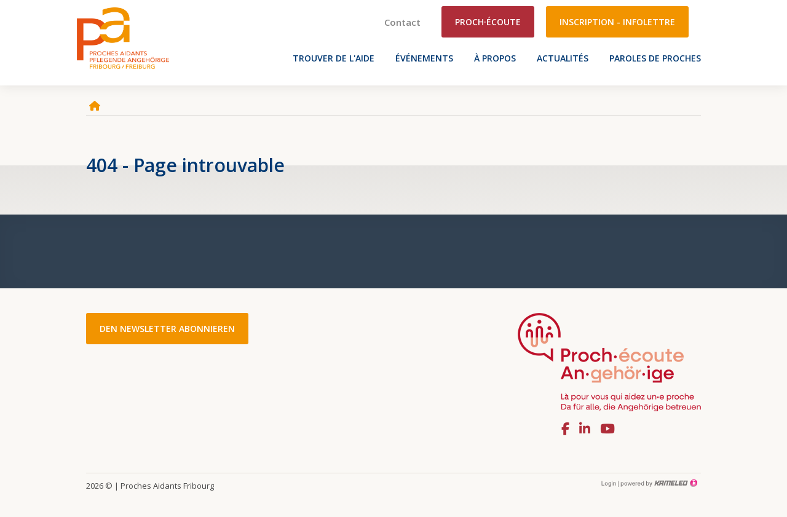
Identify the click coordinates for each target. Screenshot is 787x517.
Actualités (562, 58)
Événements (424, 58)
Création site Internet (658, 483)
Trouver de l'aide (333, 58)
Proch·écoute (488, 22)
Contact (402, 22)
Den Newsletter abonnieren (167, 328)
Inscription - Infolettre (617, 22)
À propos (495, 58)
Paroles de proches (655, 58)
